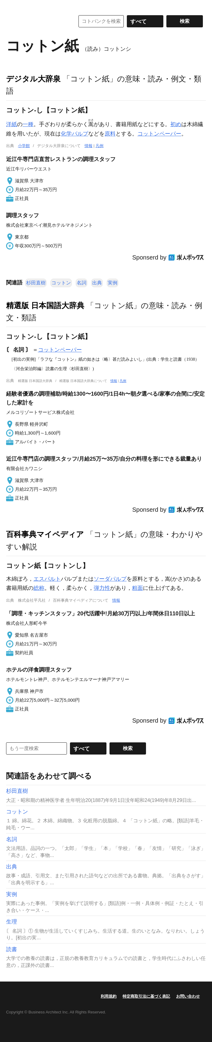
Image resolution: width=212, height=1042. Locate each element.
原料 (110, 134)
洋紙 (11, 124)
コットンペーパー (159, 134)
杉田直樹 (36, 282)
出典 (97, 282)
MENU (12, 6)
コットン (61, 282)
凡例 (99, 145)
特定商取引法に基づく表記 (146, 996)
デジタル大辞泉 (33, 78)
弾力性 (102, 588)
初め (175, 124)
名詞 (81, 282)
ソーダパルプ (110, 579)
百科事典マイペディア (45, 534)
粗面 (137, 588)
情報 (88, 145)
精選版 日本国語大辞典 (45, 305)
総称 (38, 588)
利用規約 (108, 996)
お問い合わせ (188, 996)
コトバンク (36, 21)
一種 (28, 124)
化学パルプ (74, 134)
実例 (112, 282)
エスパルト (47, 579)
